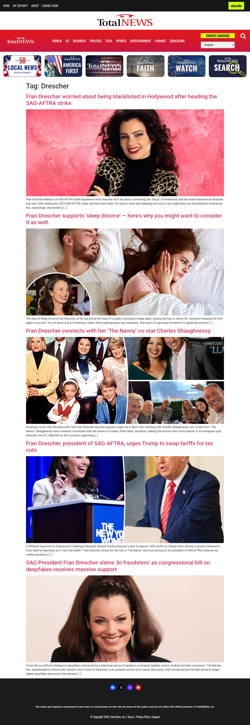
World (57, 41)
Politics (96, 41)
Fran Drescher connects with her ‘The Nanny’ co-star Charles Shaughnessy (118, 330)
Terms (131, 717)
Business (79, 41)
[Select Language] (218, 45)
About (35, 6)
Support (156, 717)
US (67, 41)
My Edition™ (20, 6)
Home (6, 6)
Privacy (139, 717)
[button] (243, 36)
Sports (121, 41)
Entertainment (140, 41)
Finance (160, 41)
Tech (109, 41)
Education (177, 41)
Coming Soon (50, 6)
